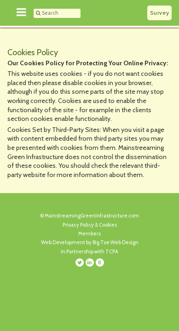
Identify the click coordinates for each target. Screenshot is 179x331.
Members (89, 233)
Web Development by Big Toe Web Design (90, 242)
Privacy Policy (78, 225)
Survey (159, 12)
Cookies (108, 225)
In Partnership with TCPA (89, 251)
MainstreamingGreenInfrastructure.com (92, 215)
